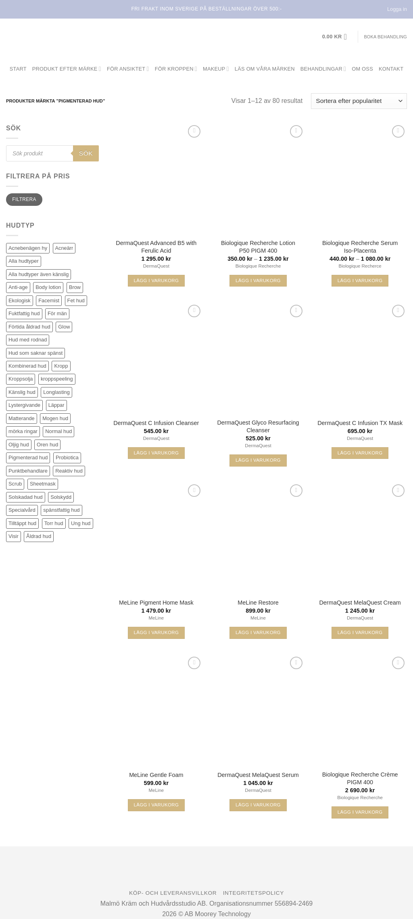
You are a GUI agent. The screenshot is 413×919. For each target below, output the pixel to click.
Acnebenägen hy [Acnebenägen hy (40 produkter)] (27, 248)
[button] (337, 37)
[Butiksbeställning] (359, 101)
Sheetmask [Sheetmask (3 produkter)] (43, 484)
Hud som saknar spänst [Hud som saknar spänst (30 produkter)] (35, 353)
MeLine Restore (258, 602)
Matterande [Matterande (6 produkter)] (21, 418)
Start (18, 69)
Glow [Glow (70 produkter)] (64, 327)
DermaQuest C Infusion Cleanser (156, 423)
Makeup (216, 69)
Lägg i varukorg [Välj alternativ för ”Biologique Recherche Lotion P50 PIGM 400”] (258, 280)
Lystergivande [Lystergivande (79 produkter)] (24, 405)
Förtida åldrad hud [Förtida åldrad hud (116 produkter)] (29, 327)
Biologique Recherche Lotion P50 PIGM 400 (258, 247)
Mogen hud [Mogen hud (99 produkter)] (55, 418)
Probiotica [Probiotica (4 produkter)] (67, 457)
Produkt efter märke (66, 69)
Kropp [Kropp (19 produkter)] (61, 366)
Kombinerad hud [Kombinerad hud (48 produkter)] (27, 366)
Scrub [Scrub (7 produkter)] (15, 484)
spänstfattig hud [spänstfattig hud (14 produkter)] (61, 510)
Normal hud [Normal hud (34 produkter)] (58, 431)
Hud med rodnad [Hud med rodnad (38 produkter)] (27, 340)
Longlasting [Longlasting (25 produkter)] (56, 392)
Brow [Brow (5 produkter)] (75, 287)
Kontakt (391, 69)
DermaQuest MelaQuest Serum (258, 775)
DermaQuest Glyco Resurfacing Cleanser (258, 426)
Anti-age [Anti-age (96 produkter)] (18, 287)
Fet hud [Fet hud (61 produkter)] (76, 300)
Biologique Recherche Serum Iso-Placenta (360, 247)
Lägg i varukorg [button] (156, 280)
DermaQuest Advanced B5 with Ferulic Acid (156, 247)
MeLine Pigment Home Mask (156, 602)
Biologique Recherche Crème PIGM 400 (360, 778)
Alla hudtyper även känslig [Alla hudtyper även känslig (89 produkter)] (38, 274)
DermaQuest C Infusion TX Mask (360, 423)
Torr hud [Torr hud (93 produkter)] (53, 523)
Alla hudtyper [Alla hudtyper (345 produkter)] (23, 261)
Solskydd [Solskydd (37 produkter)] (60, 497)
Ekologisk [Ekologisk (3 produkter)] (19, 300)
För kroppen (176, 69)
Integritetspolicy (253, 893)
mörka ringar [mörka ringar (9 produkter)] (23, 431)
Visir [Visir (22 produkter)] (13, 536)
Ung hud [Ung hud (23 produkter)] (80, 523)
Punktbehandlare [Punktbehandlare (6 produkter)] (28, 471)
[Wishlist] (194, 131)
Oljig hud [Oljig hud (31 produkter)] (18, 445)
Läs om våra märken (265, 69)
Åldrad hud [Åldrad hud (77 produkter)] (38, 536)
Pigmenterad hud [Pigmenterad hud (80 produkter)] (28, 457)
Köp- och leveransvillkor (173, 893)
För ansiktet (128, 69)
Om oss (362, 69)
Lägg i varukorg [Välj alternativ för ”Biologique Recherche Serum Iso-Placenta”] (360, 280)
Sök (86, 153)
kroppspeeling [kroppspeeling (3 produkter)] (57, 379)
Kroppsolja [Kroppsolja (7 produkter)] (20, 379)
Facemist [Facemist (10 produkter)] (48, 300)
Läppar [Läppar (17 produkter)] (56, 405)
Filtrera (24, 199)
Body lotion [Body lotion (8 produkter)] (48, 287)
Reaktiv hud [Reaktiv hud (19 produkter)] (69, 471)
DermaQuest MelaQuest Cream (359, 602)
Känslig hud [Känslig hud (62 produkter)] (21, 392)
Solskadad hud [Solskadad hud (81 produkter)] (25, 497)
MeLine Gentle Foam (156, 775)
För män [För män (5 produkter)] (57, 313)
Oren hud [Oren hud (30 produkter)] (47, 445)
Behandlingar (323, 69)
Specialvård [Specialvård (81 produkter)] (21, 510)
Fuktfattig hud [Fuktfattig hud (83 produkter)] (24, 313)
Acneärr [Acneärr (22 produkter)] (64, 248)
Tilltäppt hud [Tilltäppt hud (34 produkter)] (22, 523)
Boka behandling (385, 36)
